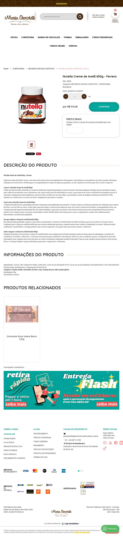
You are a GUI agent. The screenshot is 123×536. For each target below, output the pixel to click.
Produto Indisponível (22, 315)
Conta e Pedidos (96, 17)
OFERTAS (73, 46)
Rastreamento (41, 433)
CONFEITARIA (27, 37)
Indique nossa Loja (13, 446)
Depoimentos (61, 3)
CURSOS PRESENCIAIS (102, 37)
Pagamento (39, 445)
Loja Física (9, 442)
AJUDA (37, 429)
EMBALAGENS (82, 37)
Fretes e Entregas (42, 437)
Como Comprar (40, 441)
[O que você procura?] (80, 16)
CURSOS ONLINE (57, 46)
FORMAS (68, 37)
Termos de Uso (40, 457)
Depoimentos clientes (14, 458)
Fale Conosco (10, 454)
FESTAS (14, 37)
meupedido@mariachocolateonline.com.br (80, 436)
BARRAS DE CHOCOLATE (49, 37)
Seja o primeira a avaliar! (73, 91)
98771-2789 (75, 440)
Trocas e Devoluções (44, 449)
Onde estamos (10, 450)
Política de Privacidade (45, 453)
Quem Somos (10, 438)
